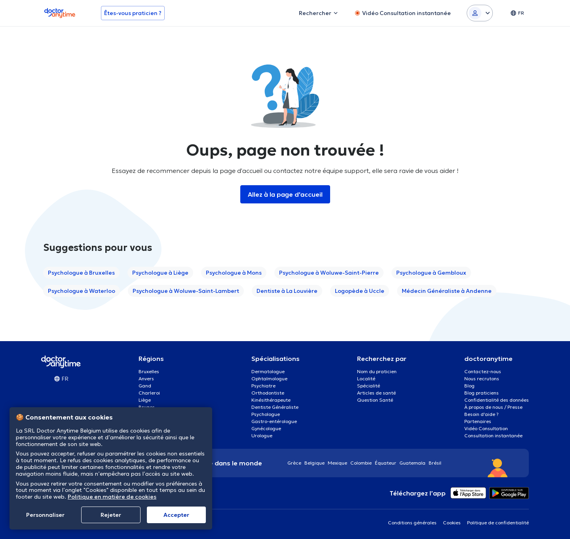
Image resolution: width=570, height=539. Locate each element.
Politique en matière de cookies (112, 496)
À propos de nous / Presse (493, 407)
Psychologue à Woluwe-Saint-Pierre (329, 272)
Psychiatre (263, 386)
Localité (366, 378)
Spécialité (368, 386)
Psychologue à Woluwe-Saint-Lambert (186, 290)
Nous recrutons (481, 378)
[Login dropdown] (480, 13)
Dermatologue (268, 371)
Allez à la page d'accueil (285, 194)
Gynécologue (266, 428)
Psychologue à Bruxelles (81, 272)
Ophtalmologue (269, 378)
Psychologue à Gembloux (431, 272)
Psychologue (265, 414)
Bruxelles (149, 371)
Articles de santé (376, 393)
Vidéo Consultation (486, 428)
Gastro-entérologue (274, 421)
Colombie (361, 463)
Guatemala (412, 463)
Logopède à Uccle (359, 290)
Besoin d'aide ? (481, 414)
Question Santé (375, 400)
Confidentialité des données (496, 400)
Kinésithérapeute (271, 400)
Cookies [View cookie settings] (452, 523)
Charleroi (149, 393)
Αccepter (176, 514)
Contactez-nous (482, 371)
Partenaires (477, 421)
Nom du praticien (377, 371)
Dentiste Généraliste (274, 407)
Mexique (337, 463)
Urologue (261, 435)
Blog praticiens (481, 393)
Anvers (146, 378)
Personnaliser (45, 514)
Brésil (435, 463)
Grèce (294, 463)
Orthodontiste (267, 393)
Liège (145, 400)
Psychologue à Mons (234, 272)
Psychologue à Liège (160, 272)
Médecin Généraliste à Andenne (447, 290)
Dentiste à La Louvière (286, 290)
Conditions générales (412, 523)
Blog (469, 386)
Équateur (385, 463)
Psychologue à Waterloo (81, 290)
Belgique (314, 463)
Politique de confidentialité (498, 523)
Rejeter (111, 514)
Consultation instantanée (493, 435)
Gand (145, 386)
